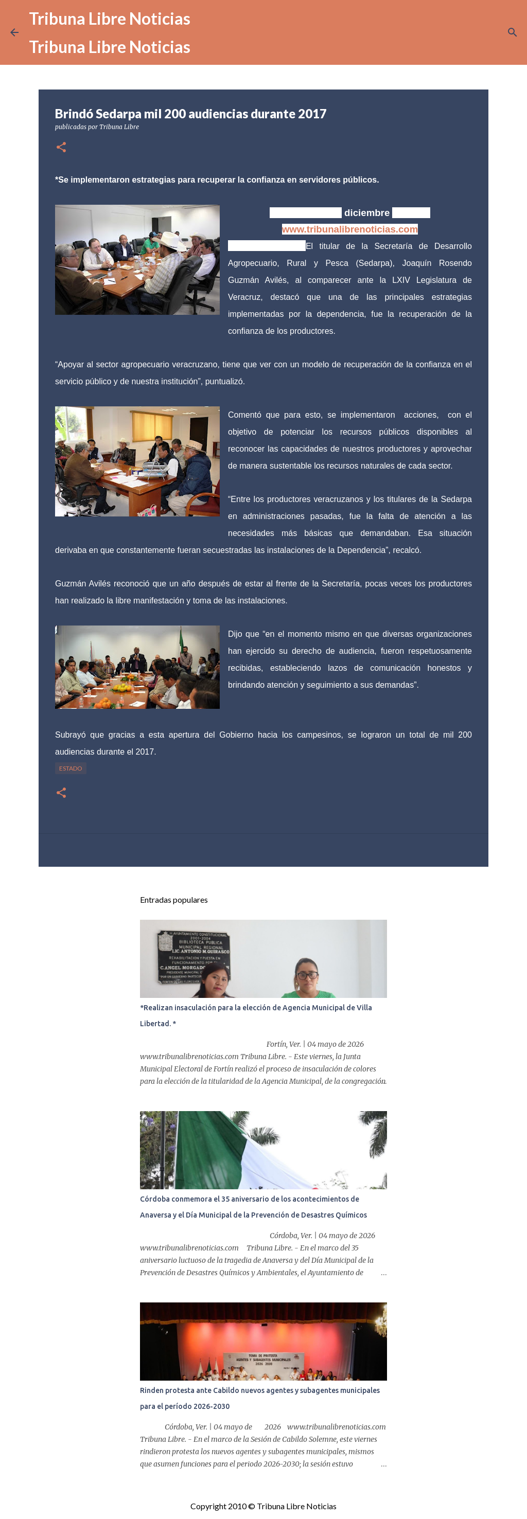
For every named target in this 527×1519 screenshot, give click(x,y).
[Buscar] (512, 32)
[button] (61, 148)
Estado (70, 768)
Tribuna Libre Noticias (109, 18)
